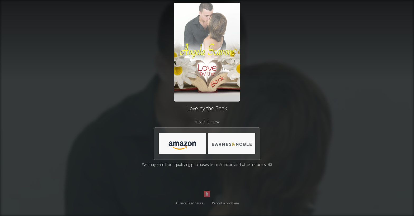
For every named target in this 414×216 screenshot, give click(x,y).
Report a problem (225, 203)
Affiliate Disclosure (189, 203)
